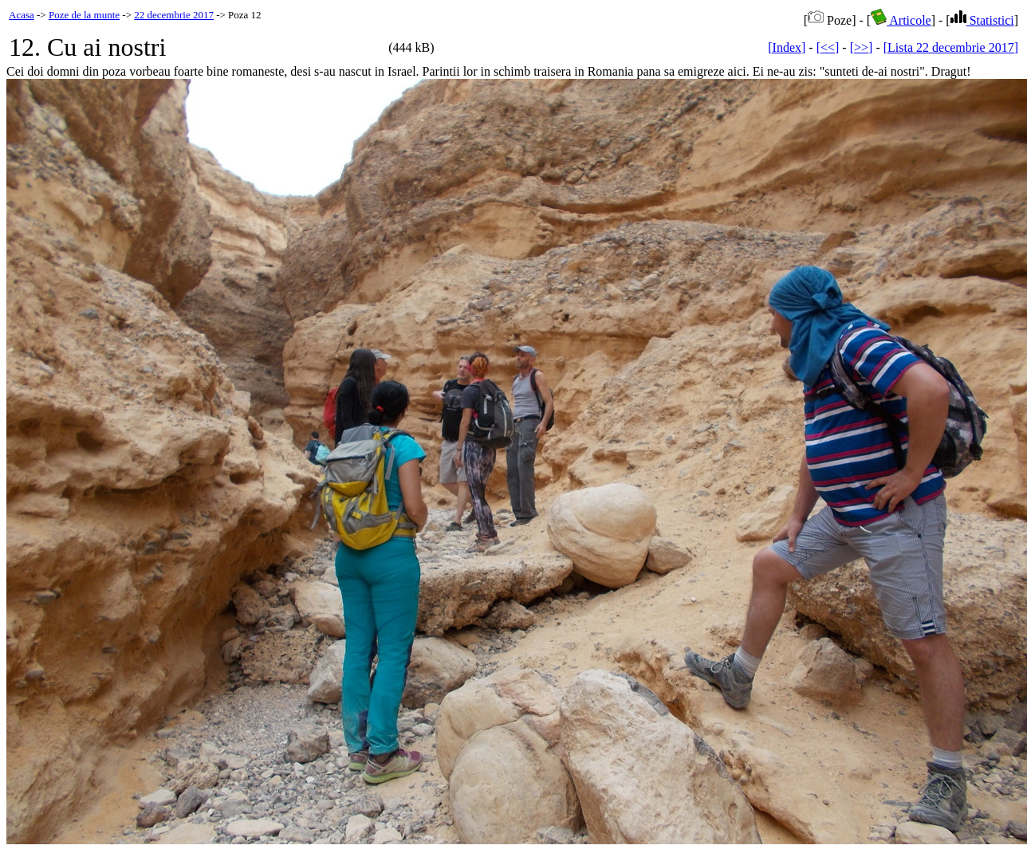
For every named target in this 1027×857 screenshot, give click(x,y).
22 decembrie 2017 (174, 15)
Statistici (982, 20)
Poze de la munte (84, 15)
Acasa (21, 15)
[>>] (861, 47)
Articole (901, 20)
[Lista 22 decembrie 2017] (950, 47)
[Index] (786, 47)
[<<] (828, 47)
